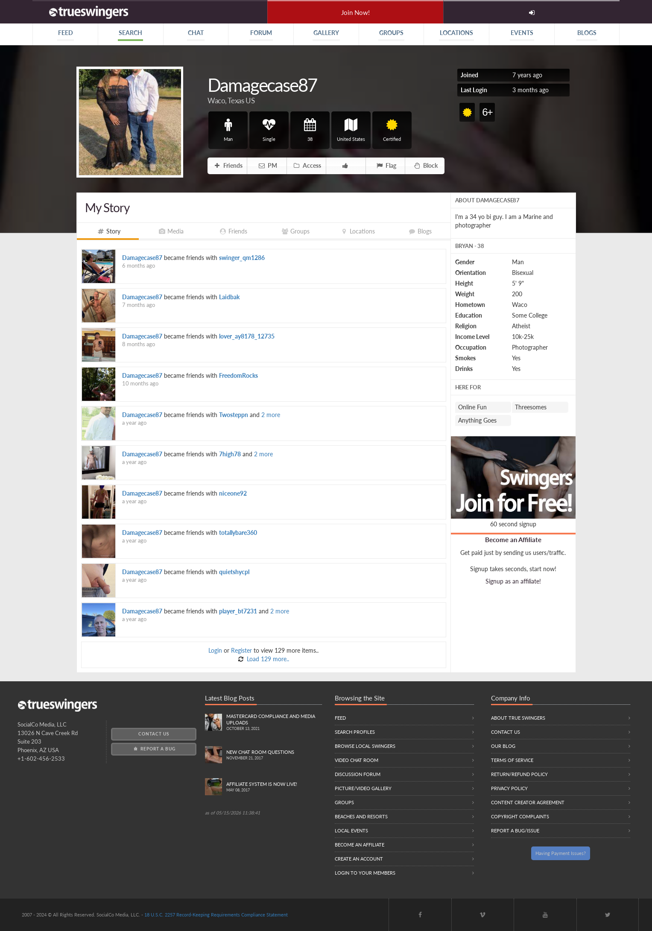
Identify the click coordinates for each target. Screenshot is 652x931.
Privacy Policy (509, 788)
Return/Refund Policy (519, 774)
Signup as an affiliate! (513, 581)
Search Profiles (355, 732)
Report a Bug (153, 748)
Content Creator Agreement (527, 802)
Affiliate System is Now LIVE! (274, 787)
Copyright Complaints (520, 816)
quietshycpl (234, 571)
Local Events (351, 830)
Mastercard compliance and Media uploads (274, 723)
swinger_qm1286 (242, 257)
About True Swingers (518, 718)
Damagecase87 (142, 257)
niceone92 (233, 493)
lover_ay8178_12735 (247, 336)
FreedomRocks (238, 375)
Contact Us (153, 733)
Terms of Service (512, 760)
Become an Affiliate (513, 539)
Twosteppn (233, 414)
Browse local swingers (365, 746)
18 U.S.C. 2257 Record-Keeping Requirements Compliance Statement (216, 914)
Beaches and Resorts (361, 816)
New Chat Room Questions (274, 755)
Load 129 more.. (267, 658)
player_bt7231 (238, 611)
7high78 (230, 454)
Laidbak (229, 297)
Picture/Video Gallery (363, 788)
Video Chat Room (356, 760)
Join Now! (355, 12)
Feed (340, 718)
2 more (270, 414)
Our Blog (503, 746)
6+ (487, 112)
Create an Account (359, 858)
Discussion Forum (357, 774)
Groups (344, 802)
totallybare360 (238, 532)
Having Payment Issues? (560, 853)
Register (241, 650)
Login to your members (365, 873)
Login (215, 650)
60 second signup (513, 524)
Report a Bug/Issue (515, 830)
